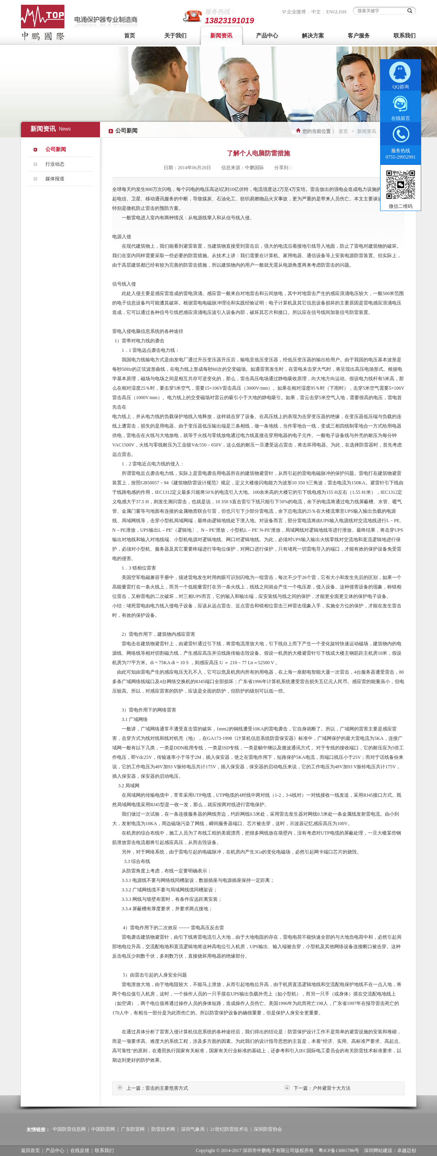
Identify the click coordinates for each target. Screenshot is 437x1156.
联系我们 (405, 36)
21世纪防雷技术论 (229, 1129)
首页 (129, 36)
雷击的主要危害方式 (166, 1088)
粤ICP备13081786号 (338, 1150)
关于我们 (175, 36)
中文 (316, 12)
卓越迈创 (406, 1150)
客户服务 (359, 36)
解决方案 (313, 36)
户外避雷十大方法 (331, 1088)
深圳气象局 (193, 1129)
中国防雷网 (103, 1129)
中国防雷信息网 (69, 1129)
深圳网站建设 (378, 1150)
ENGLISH (336, 12)
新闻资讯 (221, 36)
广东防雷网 (133, 1129)
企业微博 (296, 12)
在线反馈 (79, 1150)
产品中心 (267, 36)
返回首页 (30, 1150)
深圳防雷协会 (268, 1129)
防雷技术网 (163, 1129)
